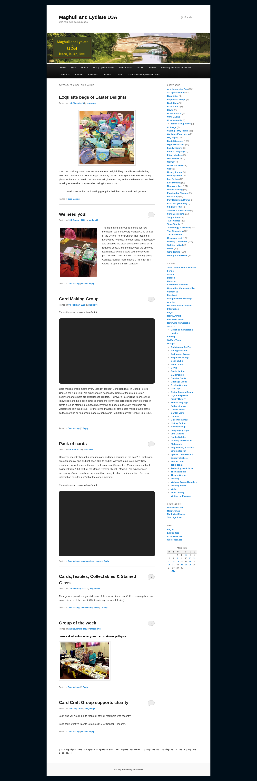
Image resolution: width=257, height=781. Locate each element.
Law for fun (173, 179)
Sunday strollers (175, 214)
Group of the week (77, 623)
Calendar (107, 74)
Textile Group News (90, 608)
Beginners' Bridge (176, 99)
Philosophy (173, 196)
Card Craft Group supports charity (93, 702)
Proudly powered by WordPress (128, 769)
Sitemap (79, 74)
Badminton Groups (180, 354)
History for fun (174, 172)
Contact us (65, 74)
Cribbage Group (179, 381)
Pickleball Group (175, 319)
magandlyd (94, 589)
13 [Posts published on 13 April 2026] (169, 561)
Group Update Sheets (103, 67)
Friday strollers (175, 155)
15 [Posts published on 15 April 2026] (178, 561)
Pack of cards (73, 443)
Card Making (73, 199)
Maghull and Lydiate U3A (88, 17)
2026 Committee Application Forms (143, 74)
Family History (174, 148)
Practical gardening (177, 203)
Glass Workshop (175, 165)
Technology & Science (178, 227)
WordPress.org (174, 540)
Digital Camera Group (182, 392)
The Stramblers (175, 231)
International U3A (175, 508)
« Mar (173, 571)
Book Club (172, 103)
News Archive (174, 316)
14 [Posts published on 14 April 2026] (173, 561)
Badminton (172, 96)
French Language (176, 151)
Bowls (170, 110)
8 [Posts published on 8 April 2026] (177, 558)
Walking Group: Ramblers (184, 482)
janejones (91, 103)
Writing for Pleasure (177, 255)
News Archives (174, 186)
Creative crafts (174, 120)
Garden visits (174, 158)
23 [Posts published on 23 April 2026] (182, 565)
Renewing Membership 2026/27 (176, 67)
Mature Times (173, 511)
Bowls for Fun (174, 113)
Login (119, 74)
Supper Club (173, 217)
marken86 (93, 220)
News (73, 67)
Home (63, 67)
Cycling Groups (179, 385)
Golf (169, 169)
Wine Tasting (173, 252)
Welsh (170, 248)
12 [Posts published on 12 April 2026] (194, 558)
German (171, 162)
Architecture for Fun (177, 89)
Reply (84, 428)
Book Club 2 (173, 106)
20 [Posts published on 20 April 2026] (169, 565)
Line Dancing (174, 182)
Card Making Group (79, 298)
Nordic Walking (175, 189)
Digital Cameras (175, 141)
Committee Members (177, 284)
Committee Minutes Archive (181, 288)
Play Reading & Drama (178, 200)
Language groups (180, 430)
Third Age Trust (174, 517)
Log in (170, 529)
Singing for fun (174, 207)
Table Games (173, 221)
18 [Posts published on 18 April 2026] (190, 561)
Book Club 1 (177, 361)
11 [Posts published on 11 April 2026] (190, 558)
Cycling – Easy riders (178, 134)
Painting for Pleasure (177, 193)
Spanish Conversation (178, 210)
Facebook (93, 74)
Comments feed (175, 536)
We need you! (73, 214)
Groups (84, 67)
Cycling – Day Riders (177, 131)
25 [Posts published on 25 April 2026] (190, 565)
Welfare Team (125, 67)
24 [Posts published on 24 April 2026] (186, 565)
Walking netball (175, 245)
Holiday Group (174, 175)
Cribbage (171, 127)
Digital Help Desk (176, 144)
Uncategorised (87, 561)
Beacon (152, 67)
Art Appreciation (175, 92)
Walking (175, 478)
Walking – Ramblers (177, 241)
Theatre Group (174, 234)
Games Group (178, 409)
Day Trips (172, 137)
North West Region (176, 514)
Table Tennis (173, 224)
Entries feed (173, 533)
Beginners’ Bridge (180, 357)
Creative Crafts (178, 378)
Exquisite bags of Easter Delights (93, 97)
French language (179, 402)
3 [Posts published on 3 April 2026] (186, 555)
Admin (140, 67)
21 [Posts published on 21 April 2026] (173, 565)
